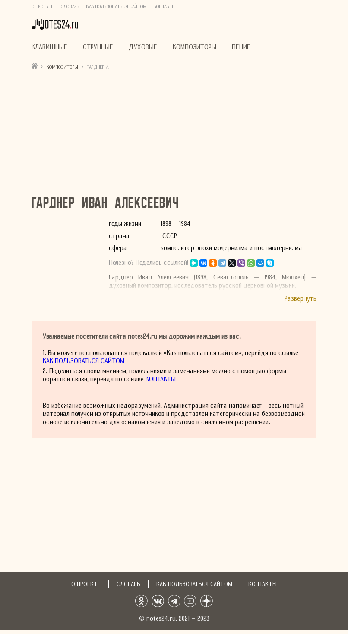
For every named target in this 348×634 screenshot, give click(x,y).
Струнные (98, 47)
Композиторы (194, 47)
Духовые (143, 47)
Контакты (165, 6)
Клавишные (49, 47)
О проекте (43, 6)
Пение (241, 47)
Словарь (70, 6)
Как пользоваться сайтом (116, 6)
